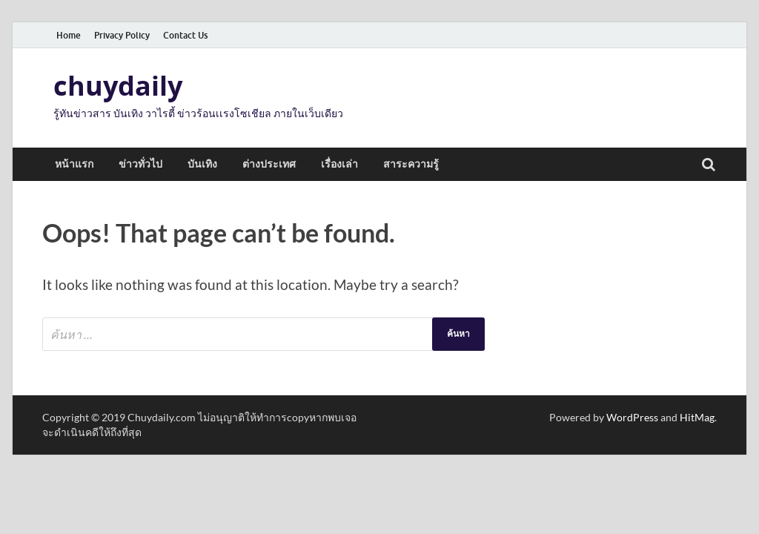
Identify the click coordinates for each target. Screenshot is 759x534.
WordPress (632, 417)
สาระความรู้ (411, 164)
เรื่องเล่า (339, 164)
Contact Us (185, 35)
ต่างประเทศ (269, 164)
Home (68, 35)
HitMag (697, 417)
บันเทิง (202, 164)
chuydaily (117, 85)
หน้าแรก (74, 164)
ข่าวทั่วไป (140, 164)
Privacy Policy (122, 35)
